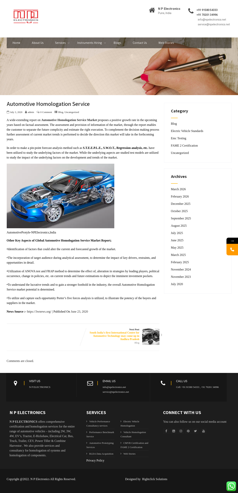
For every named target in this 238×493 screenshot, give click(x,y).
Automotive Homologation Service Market (69, 120)
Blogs (117, 43)
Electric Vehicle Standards (187, 131)
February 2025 (180, 262)
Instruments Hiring (89, 43)
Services (60, 43)
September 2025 (181, 218)
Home (16, 43)
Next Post (121, 334)
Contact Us (140, 43)
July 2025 (177, 233)
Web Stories (166, 43)
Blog (60, 112)
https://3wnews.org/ (39, 311)
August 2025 (179, 225)
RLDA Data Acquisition (101, 453)
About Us (38, 43)
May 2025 (177, 247)
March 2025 (178, 254)
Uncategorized (72, 112)
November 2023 (181, 276)
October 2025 (179, 211)
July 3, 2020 (16, 112)
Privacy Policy (95, 460)
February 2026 (180, 196)
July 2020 (177, 284)
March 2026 (178, 189)
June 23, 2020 (79, 311)
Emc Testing (178, 138)
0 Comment (46, 112)
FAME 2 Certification (184, 145)
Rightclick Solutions (154, 479)
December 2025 (181, 203)
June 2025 (177, 240)
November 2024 (181, 269)
